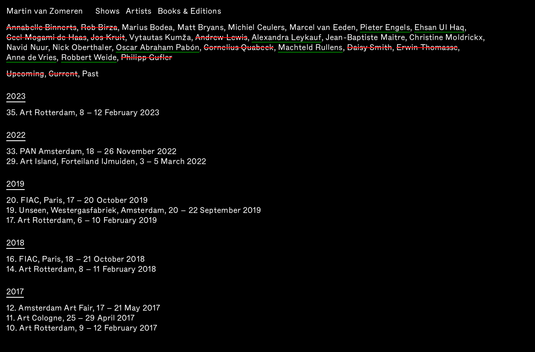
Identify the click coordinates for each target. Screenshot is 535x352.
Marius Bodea (147, 27)
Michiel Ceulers (256, 27)
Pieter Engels (385, 28)
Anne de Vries (31, 58)
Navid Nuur (27, 47)
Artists (138, 11)
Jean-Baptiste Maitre (365, 37)
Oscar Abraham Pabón (157, 48)
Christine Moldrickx (446, 37)
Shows (107, 11)
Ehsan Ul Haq (439, 28)
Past (90, 73)
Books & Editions (189, 11)
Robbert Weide (89, 58)
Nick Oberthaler (82, 47)
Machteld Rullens (310, 48)
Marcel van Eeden (322, 27)
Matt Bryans (200, 27)
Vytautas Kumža (160, 37)
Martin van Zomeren (44, 11)
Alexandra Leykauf (286, 38)
